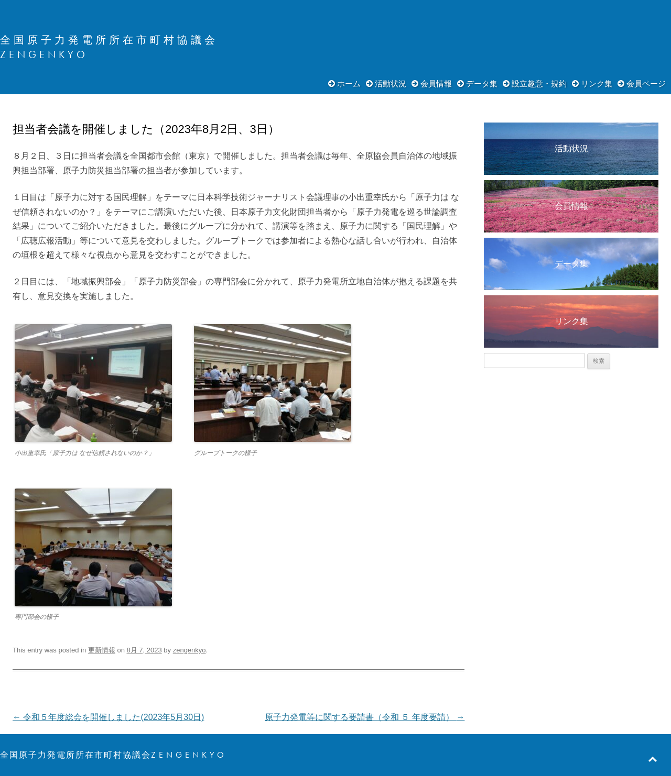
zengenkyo (189, 650)
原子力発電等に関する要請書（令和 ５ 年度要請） (364, 717)
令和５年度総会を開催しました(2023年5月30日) (108, 717)
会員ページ (646, 83)
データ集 (481, 83)
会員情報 (436, 83)
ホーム (349, 83)
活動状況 (390, 83)
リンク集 (596, 83)
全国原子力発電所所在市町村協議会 (109, 40)
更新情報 (101, 650)
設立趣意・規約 (539, 83)
